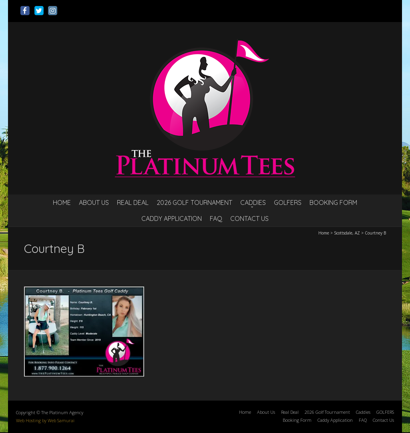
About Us (94, 202)
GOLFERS (287, 202)
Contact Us (249, 218)
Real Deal (133, 202)
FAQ (216, 218)
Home (62, 202)
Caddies (253, 202)
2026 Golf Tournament (194, 202)
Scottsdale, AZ (347, 233)
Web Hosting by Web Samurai (45, 420)
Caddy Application (171, 218)
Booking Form (333, 202)
